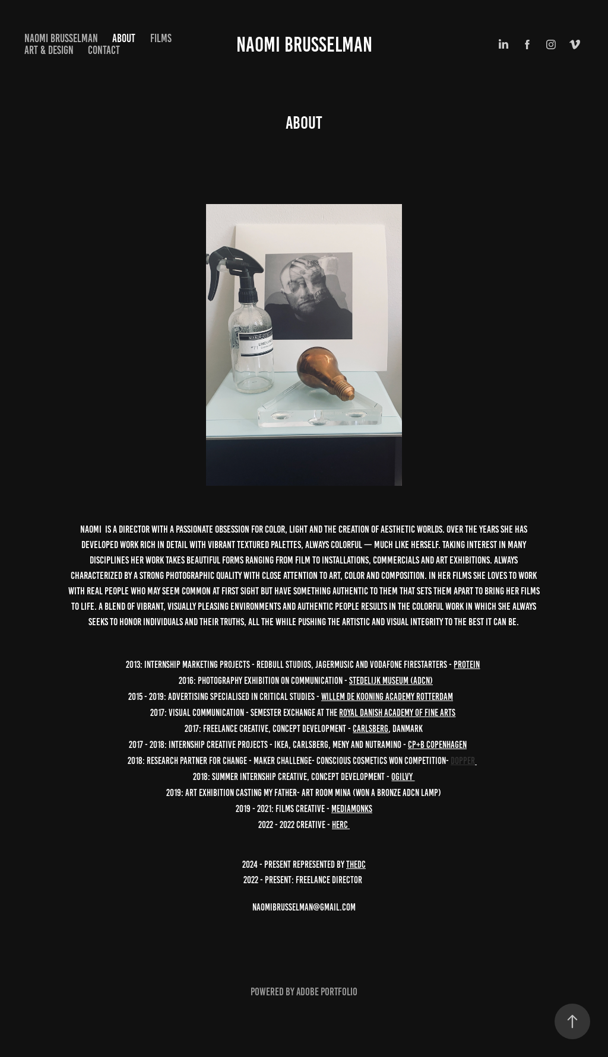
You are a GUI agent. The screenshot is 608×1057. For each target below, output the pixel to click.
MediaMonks (351, 809)
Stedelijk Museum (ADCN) (391, 681)
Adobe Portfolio (326, 992)
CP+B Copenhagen (437, 745)
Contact (104, 50)
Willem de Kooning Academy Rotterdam (387, 697)
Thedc (356, 864)
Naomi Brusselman (304, 44)
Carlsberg (370, 729)
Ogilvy (402, 777)
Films (161, 38)
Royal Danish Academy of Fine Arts (397, 713)
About (123, 38)
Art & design (49, 50)
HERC (341, 825)
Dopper (463, 761)
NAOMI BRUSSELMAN (61, 38)
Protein (467, 665)
